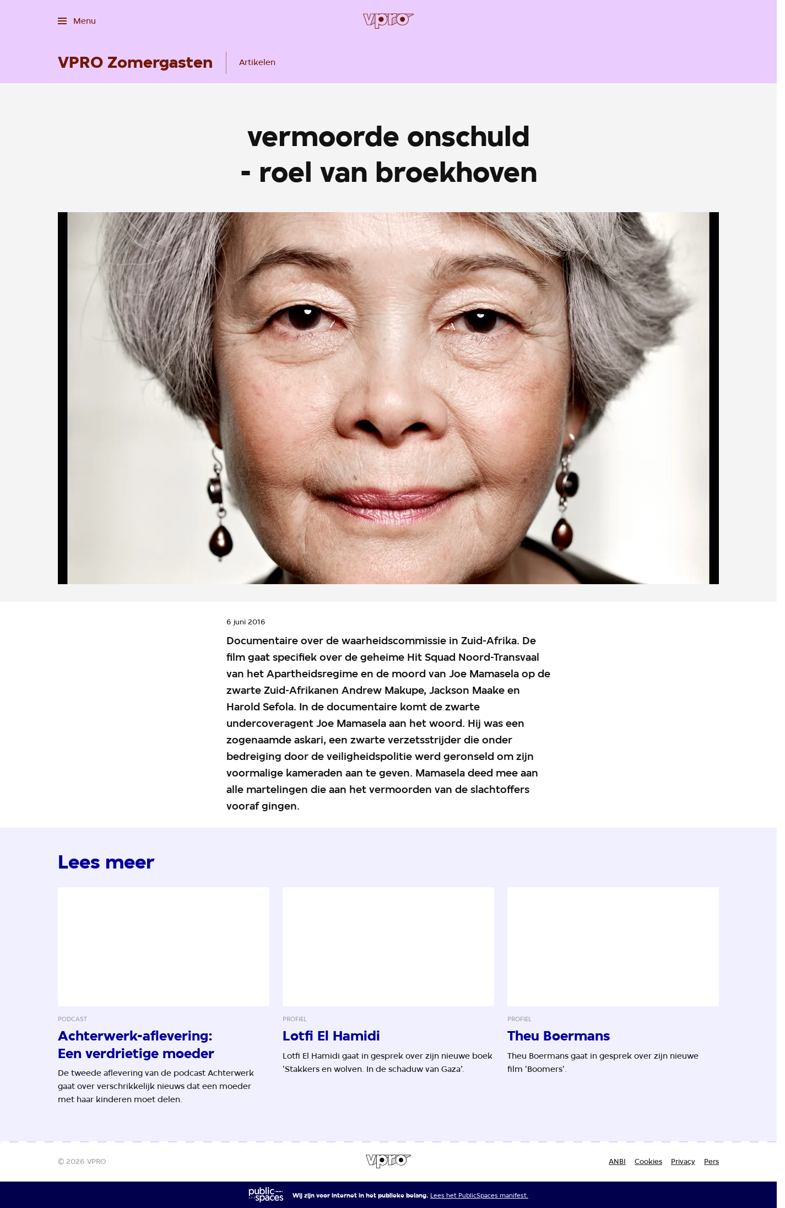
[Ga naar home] (388, 21)
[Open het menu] (76, 21)
